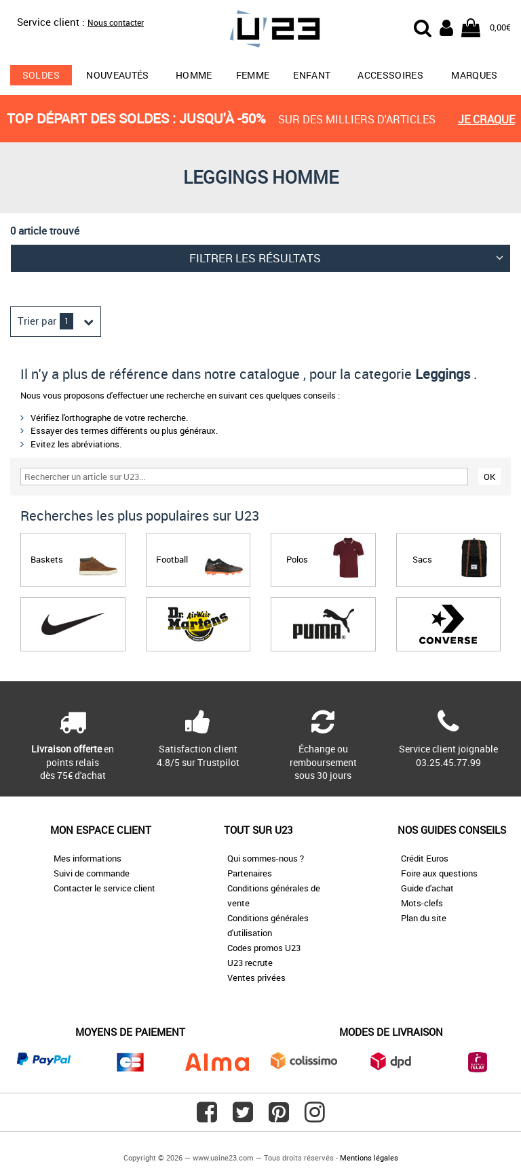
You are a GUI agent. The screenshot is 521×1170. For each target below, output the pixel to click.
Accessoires (390, 74)
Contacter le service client (104, 888)
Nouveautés (117, 74)
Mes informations (87, 858)
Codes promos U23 (264, 948)
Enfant (311, 74)
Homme (194, 74)
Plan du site (423, 918)
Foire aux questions (439, 873)
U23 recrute (250, 962)
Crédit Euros (424, 858)
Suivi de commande (92, 873)
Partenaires (249, 873)
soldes (41, 74)
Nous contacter (116, 22)
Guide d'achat (427, 888)
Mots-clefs (422, 903)
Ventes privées (256, 977)
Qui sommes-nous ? (265, 858)
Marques (474, 74)
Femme (253, 74)
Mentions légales (369, 1157)
